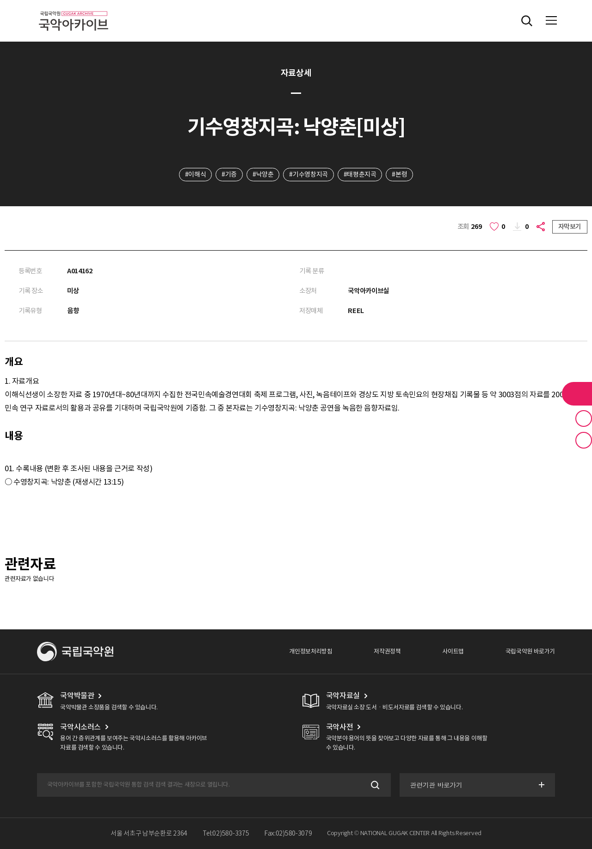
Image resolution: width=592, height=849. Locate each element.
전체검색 (526, 21)
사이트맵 (452, 651)
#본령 (399, 174)
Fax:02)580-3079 (288, 833)
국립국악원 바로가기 (530, 651)
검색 (374, 785)
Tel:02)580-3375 (226, 833)
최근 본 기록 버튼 (583, 440)
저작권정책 (387, 651)
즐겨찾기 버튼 (583, 418)
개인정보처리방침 (310, 651)
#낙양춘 (263, 174)
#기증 (229, 174)
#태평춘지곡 (360, 174)
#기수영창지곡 (308, 174)
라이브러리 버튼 (577, 393)
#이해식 (195, 174)
